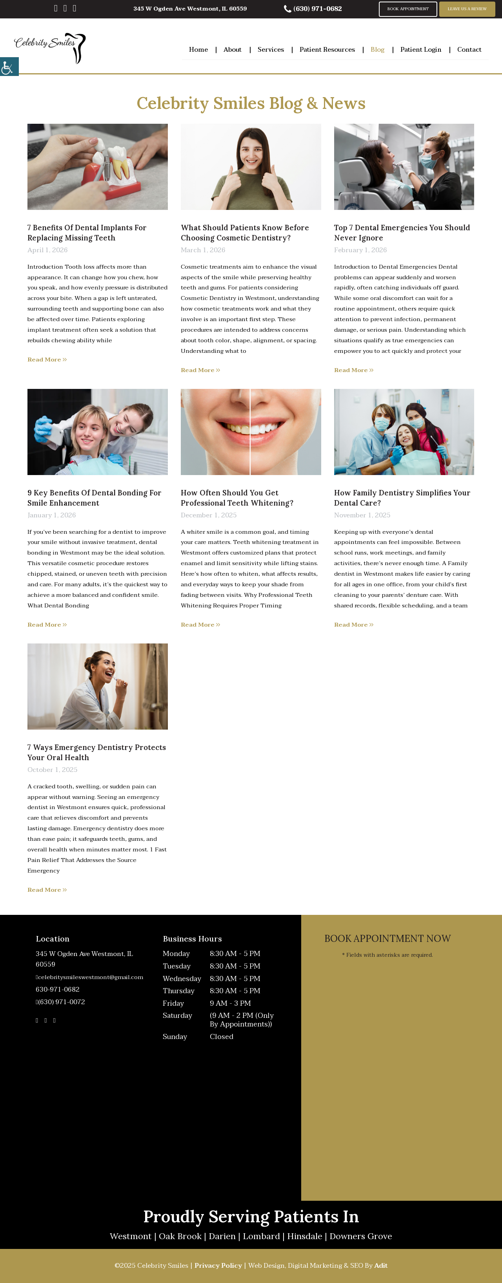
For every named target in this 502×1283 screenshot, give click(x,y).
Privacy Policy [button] (218, 1265)
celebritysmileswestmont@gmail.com (89, 977)
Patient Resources (327, 48)
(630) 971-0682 (313, 9)
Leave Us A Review (467, 9)
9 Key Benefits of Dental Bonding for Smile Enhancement (94, 498)
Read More (47, 359)
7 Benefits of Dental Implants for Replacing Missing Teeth (87, 232)
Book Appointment (408, 9)
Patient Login (421, 48)
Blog (377, 48)
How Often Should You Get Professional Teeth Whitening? (237, 498)
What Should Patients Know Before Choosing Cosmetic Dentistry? (245, 232)
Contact (469, 48)
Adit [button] (381, 1265)
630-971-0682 (58, 990)
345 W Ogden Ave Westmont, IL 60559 (190, 8)
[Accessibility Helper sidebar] (9, 66)
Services (271, 48)
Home (198, 48)
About (233, 48)
